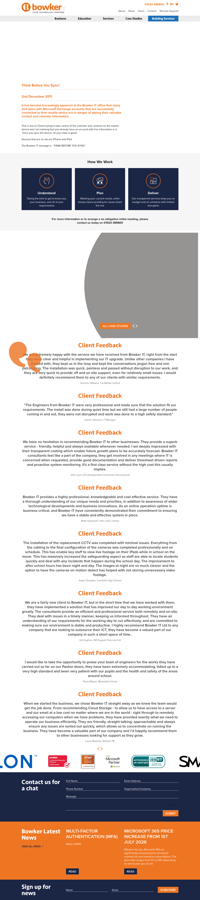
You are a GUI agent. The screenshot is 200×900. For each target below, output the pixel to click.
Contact (151, 11)
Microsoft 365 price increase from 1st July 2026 (148, 836)
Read (72, 871)
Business (60, 18)
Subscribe (168, 890)
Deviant (174, 805)
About (121, 11)
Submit (170, 813)
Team (141, 11)
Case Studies (133, 18)
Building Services (163, 18)
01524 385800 (154, 4)
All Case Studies (115, 326)
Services (108, 18)
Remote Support (169, 11)
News (131, 11)
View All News (31, 846)
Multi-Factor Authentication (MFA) (92, 833)
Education (84, 18)
